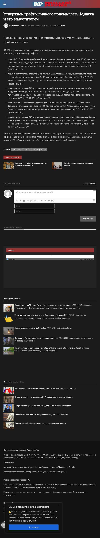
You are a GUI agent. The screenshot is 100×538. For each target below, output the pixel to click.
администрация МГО (21, 150)
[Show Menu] (4, 4)
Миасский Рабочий (16, 25)
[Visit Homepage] (52, 3)
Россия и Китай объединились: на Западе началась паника (40, 423)
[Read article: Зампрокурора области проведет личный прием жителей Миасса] (8, 165)
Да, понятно (33, 527)
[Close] (59, 504)
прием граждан (39, 150)
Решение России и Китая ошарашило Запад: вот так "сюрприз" (41, 415)
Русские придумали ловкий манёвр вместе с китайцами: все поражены (45, 388)
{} (49, 200)
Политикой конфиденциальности (23, 521)
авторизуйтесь (89, 184)
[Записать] (88, 218)
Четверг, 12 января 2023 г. (38, 25)
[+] (52, 200)
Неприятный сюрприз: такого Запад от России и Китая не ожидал (43, 406)
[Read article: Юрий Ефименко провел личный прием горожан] (57, 165)
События (61, 25)
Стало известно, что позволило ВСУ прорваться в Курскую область (44, 397)
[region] (33, 518)
